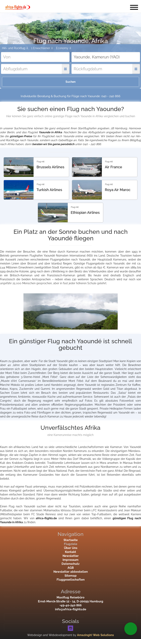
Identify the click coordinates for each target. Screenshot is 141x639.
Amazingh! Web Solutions (95, 635)
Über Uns (70, 548)
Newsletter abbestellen (70, 571)
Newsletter (71, 556)
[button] (130, 628)
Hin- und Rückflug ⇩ (15, 48)
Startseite (71, 540)
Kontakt (70, 552)
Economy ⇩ (63, 48)
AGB (71, 568)
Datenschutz (70, 564)
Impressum (70, 560)
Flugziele (70, 544)
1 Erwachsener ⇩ (42, 48)
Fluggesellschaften (71, 579)
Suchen (70, 81)
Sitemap (71, 575)
